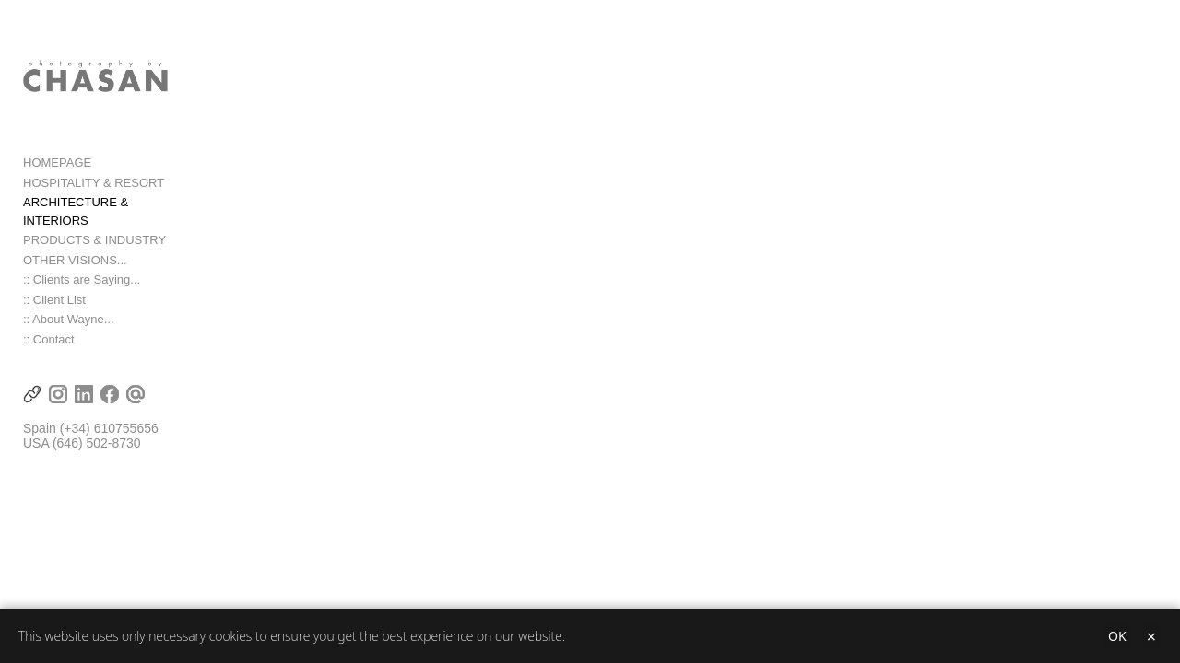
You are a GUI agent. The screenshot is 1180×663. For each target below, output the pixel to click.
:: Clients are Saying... (81, 282)
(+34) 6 (80, 431)
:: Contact (49, 341)
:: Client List (54, 301)
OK (1117, 636)
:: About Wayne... (68, 322)
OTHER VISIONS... (75, 262)
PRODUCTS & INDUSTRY (94, 243)
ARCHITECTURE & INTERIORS (110, 222)
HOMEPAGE (57, 183)
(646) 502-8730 (97, 445)
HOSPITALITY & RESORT (93, 203)
